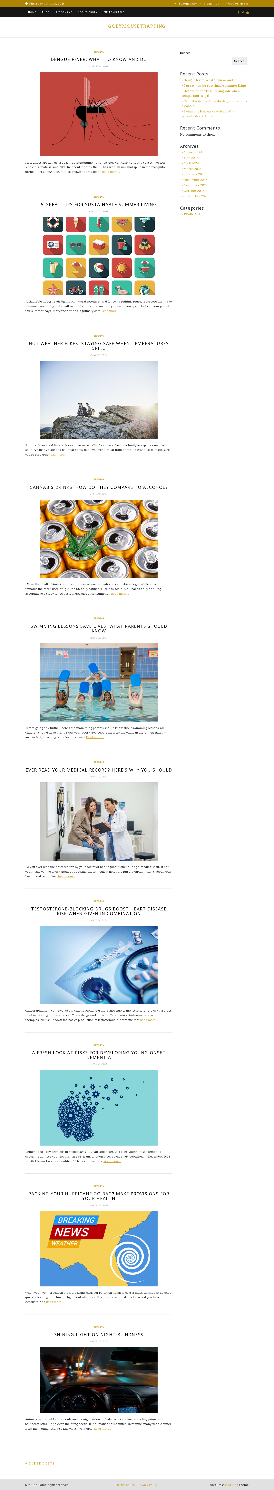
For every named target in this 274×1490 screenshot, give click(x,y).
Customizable (113, 12)
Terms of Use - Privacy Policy (137, 1484)
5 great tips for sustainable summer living (99, 204)
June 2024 (191, 158)
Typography (188, 3)
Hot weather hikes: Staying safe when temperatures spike (99, 345)
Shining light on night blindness (98, 1334)
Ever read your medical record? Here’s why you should (99, 770)
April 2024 (191, 163)
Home (32, 12)
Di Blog (231, 1484)
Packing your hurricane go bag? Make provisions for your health (98, 1196)
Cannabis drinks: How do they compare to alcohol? (99, 487)
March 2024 (193, 169)
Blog (46, 12)
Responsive (64, 12)
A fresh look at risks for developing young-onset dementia (99, 1055)
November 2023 (196, 185)
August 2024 (193, 152)
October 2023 (194, 191)
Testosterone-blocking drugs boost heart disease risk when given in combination (99, 911)
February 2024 (195, 174)
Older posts (42, 1463)
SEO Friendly (88, 12)
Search (185, 53)
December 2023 (195, 180)
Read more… (111, 171)
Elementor (211, 3)
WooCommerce (237, 3)
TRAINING (99, 52)
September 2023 (196, 196)
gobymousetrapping (137, 26)
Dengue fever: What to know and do (99, 59)
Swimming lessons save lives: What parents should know (99, 628)
